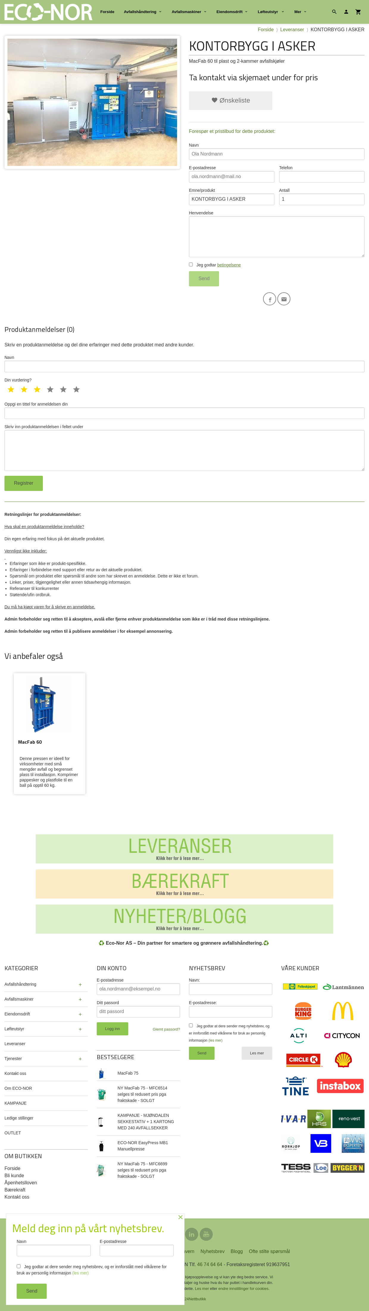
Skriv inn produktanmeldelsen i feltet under (184, 447)
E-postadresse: (203, 1002)
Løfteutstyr (268, 12)
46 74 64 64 (209, 1264)
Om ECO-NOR (18, 1088)
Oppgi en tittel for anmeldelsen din (184, 410)
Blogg (237, 1251)
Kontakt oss (15, 1073)
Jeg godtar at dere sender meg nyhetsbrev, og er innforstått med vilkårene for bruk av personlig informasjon (229, 1033)
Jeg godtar (215, 265)
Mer (297, 12)
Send (203, 278)
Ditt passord (108, 1002)
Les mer (257, 1053)
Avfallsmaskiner (186, 12)
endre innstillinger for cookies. (244, 1288)
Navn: (194, 980)
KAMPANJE (15, 1103)
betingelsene (229, 265)
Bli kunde (14, 1175)
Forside (107, 12)
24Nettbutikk (195, 1299)
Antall (322, 196)
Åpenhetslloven (20, 1182)
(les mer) (215, 1040)
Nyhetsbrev (213, 1251)
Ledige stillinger (18, 1118)
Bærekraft (14, 1189)
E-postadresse (231, 174)
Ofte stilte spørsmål (269, 1251)
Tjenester (13, 1058)
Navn (277, 151)
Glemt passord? (166, 1029)
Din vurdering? (18, 380)
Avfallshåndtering (140, 12)
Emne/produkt (231, 196)
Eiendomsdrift (230, 12)
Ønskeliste (230, 100)
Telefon (322, 174)
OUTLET (12, 1133)
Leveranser (14, 1043)
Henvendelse (277, 234)
